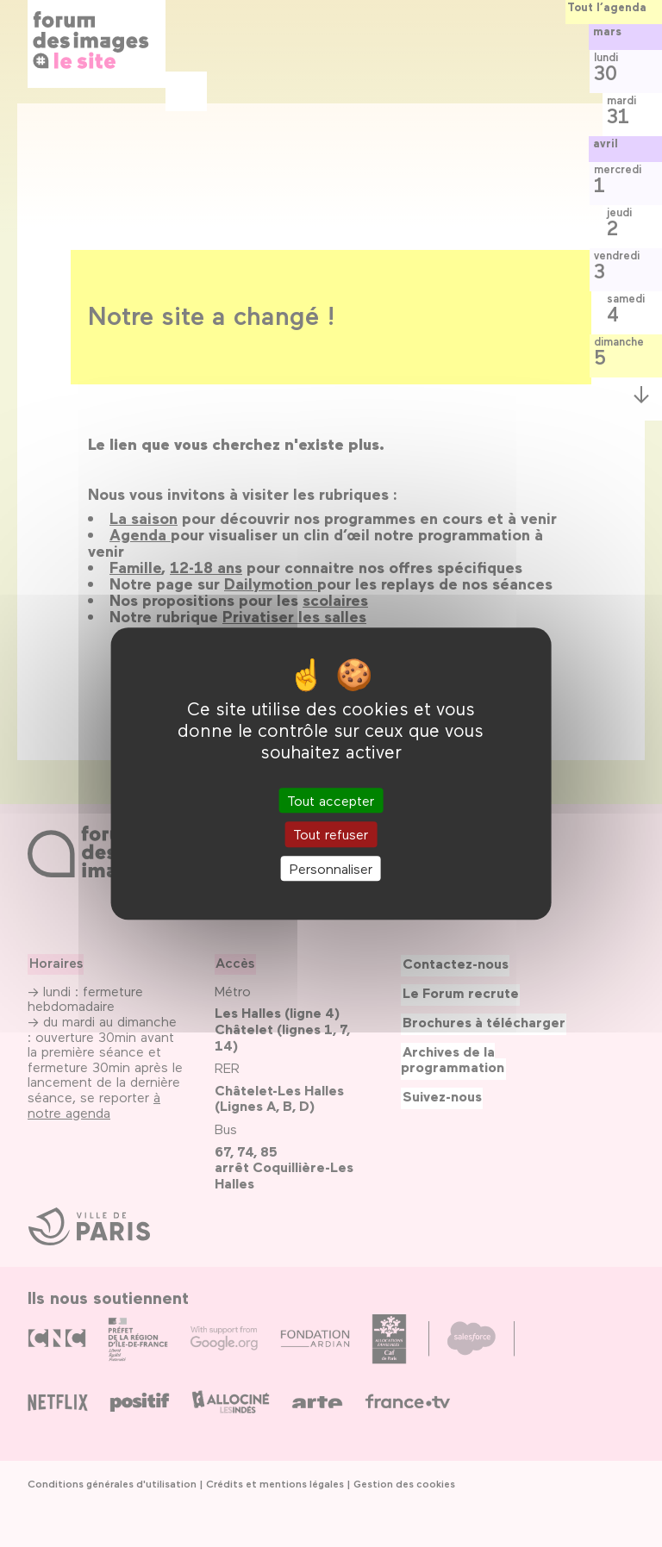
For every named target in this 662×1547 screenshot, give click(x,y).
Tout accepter (330, 801)
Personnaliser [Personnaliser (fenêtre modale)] (331, 868)
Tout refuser (330, 835)
